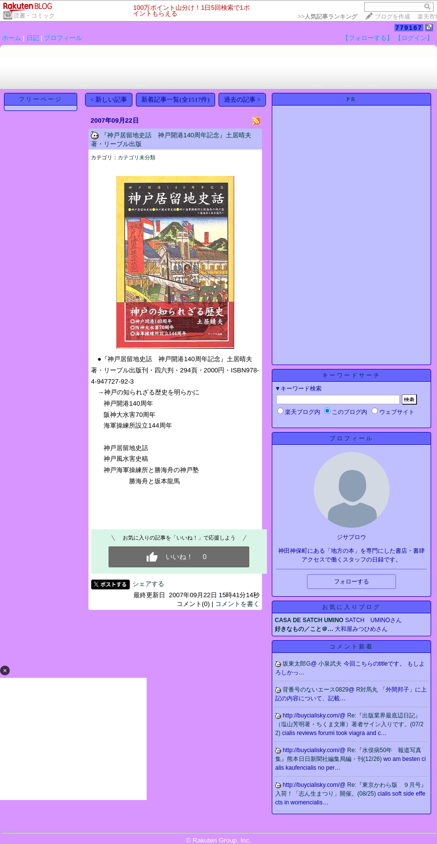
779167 (408, 27)
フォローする (351, 581)
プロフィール (63, 38)
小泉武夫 (330, 663)
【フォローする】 (367, 38)
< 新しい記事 (109, 99)
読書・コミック (34, 15)
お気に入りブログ (351, 607)
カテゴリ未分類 (136, 157)
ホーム (11, 38)
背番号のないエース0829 (316, 689)
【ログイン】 (414, 38)
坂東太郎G (296, 663)
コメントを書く (237, 603)
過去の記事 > (242, 99)
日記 (32, 38)
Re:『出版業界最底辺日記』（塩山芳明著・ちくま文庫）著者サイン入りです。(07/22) (349, 724)
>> (327, 16)
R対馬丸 (368, 689)
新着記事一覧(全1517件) (175, 99)
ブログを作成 (392, 16)
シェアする (148, 583)
